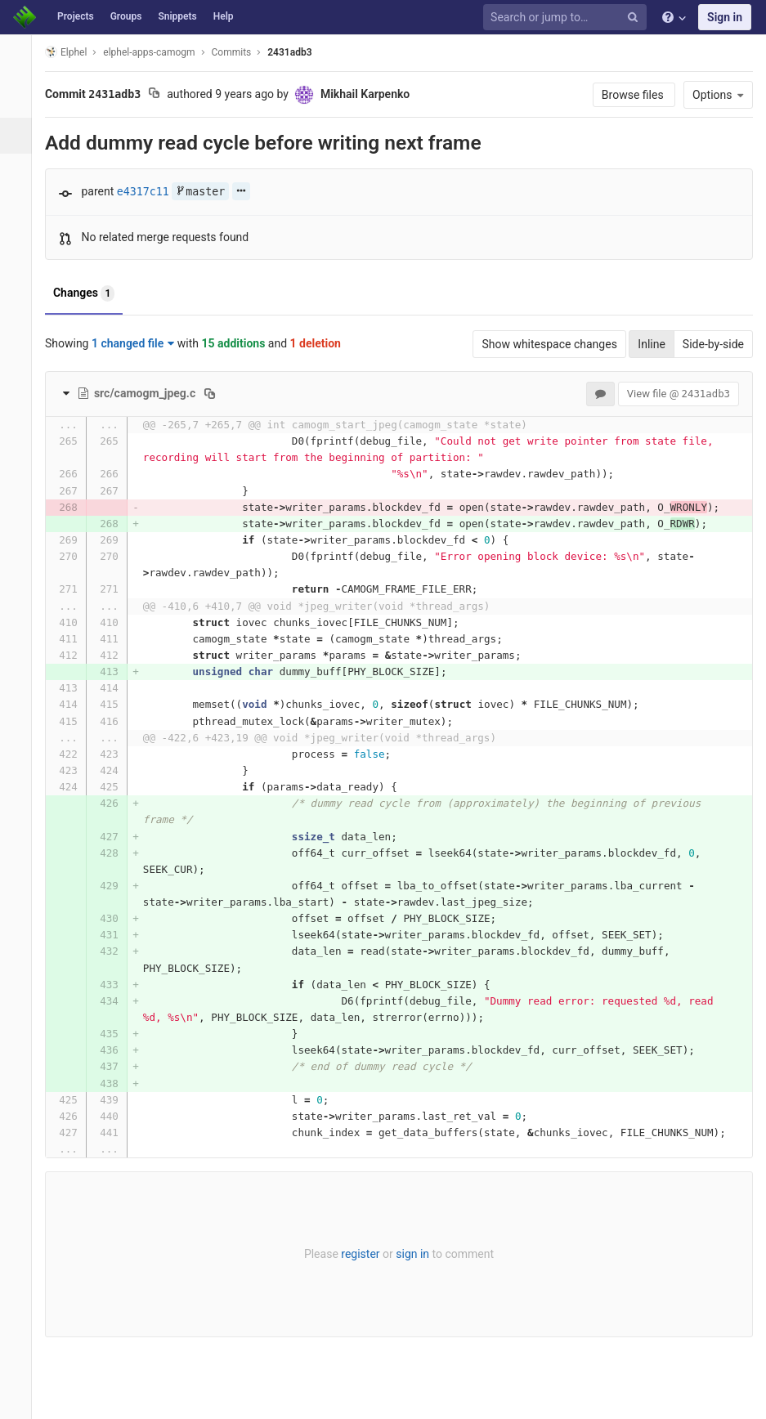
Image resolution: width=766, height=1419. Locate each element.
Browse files (634, 94)
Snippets (177, 16)
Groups (126, 16)
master (209, 192)
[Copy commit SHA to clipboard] (163, 95)
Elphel (75, 52)
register (365, 1253)
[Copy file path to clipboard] (218, 393)
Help (223, 16)
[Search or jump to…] (567, 17)
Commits (241, 52)
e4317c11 (152, 192)
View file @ (678, 393)
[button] (20, 1399)
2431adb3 (298, 52)
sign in (417, 1253)
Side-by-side (713, 344)
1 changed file (142, 343)
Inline (651, 344)
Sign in (724, 17)
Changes (92, 293)
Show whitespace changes (549, 344)
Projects (75, 16)
